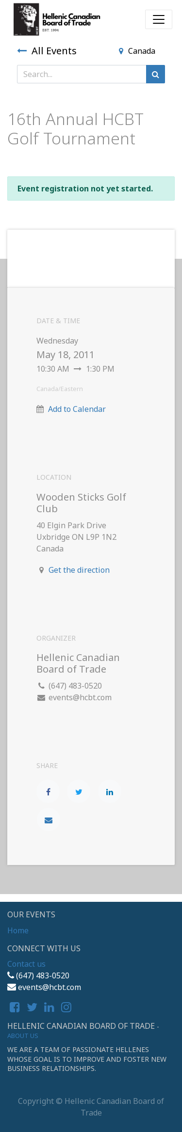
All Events (47, 50)
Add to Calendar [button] (77, 409)
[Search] (155, 74)
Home (18, 930)
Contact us (26, 964)
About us (22, 1035)
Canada (137, 51)
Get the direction (79, 570)
